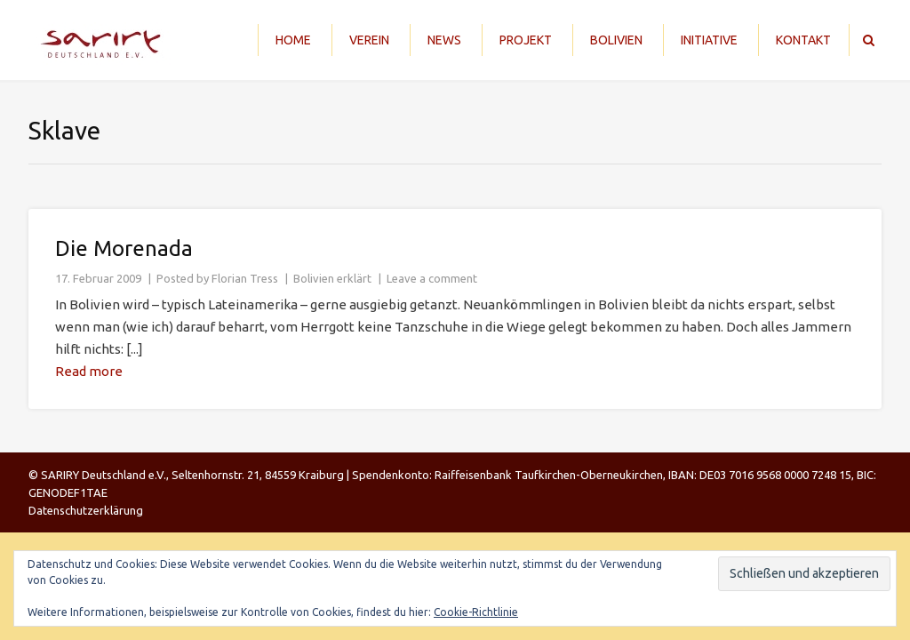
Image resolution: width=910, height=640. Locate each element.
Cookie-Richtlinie (476, 612)
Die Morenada (124, 248)
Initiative (709, 40)
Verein (369, 40)
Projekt (525, 40)
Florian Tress (245, 278)
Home (293, 40)
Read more (89, 371)
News (444, 40)
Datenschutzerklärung (85, 510)
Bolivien (616, 40)
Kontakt (803, 40)
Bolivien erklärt (332, 278)
